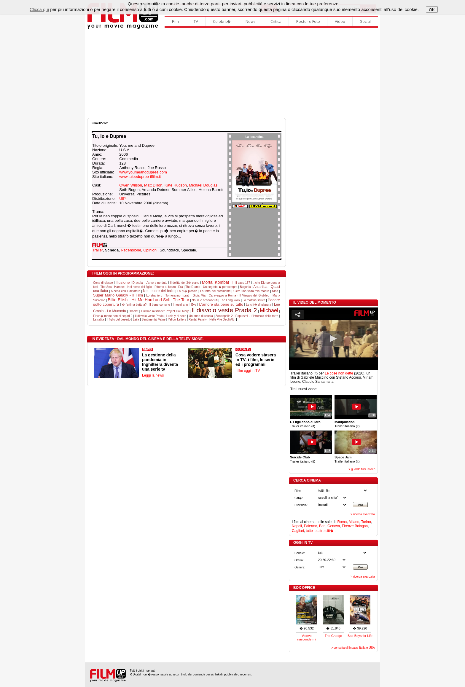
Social (365, 21)
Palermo (310, 526)
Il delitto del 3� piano (184, 282)
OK (431, 9)
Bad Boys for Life (360, 635)
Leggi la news (153, 375)
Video (340, 21)
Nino (275, 291)
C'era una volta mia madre (251, 291)
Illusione (123, 282)
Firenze (348, 526)
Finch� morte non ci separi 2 (112, 316)
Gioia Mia (199, 295)
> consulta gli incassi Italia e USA (353, 647)
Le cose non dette (339, 373)
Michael (269, 310)
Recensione (131, 250)
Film (175, 21)
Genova (333, 526)
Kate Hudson (176, 185)
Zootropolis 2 (224, 316)
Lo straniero (154, 295)
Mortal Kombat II (217, 282)
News (251, 21)
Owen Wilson (130, 185)
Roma (342, 522)
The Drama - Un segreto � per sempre (211, 286)
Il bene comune (159, 304)
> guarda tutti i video (361, 469)
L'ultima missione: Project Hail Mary (165, 311)
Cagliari (298, 531)
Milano (354, 522)
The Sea (106, 286)
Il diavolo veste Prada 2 (224, 310)
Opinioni (150, 250)
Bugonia (245, 286)
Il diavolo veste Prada (149, 316)
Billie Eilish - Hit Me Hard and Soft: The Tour (148, 299)
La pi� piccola (187, 291)
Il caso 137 (242, 282)
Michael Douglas (203, 185)
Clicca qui (39, 9)
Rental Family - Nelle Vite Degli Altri (212, 319)
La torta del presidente (215, 291)
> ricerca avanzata (363, 514)
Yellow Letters (177, 319)
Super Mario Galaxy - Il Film (118, 295)
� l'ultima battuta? (134, 304)
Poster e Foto (308, 21)
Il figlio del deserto (118, 319)
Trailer (97, 250)
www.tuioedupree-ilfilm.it (140, 176)
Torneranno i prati (177, 295)
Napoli (297, 526)
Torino (366, 522)
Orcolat (133, 311)
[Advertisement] (232, 73)
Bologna (361, 526)
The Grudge (333, 635)
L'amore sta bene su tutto (221, 304)
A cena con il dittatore (125, 291)
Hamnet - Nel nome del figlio (133, 286)
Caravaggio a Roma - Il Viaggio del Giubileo (239, 295)
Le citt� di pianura (258, 304)
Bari (322, 526)
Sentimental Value (153, 319)
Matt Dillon (153, 185)
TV (196, 21)
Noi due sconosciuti (205, 300)
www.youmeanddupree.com (143, 172)
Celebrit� (222, 21)
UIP (122, 198)
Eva (193, 304)
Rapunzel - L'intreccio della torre (256, 316)
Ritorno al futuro (165, 286)
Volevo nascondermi (306, 637)
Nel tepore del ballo (158, 291)
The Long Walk (230, 300)
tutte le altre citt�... (321, 531)
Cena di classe (103, 282)
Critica (275, 21)
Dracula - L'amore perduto (150, 282)
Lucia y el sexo (176, 316)
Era (180, 286)
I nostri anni (181, 304)
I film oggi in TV (247, 371)
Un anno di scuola (201, 316)
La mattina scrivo (254, 300)
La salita (98, 319)
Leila (136, 319)
